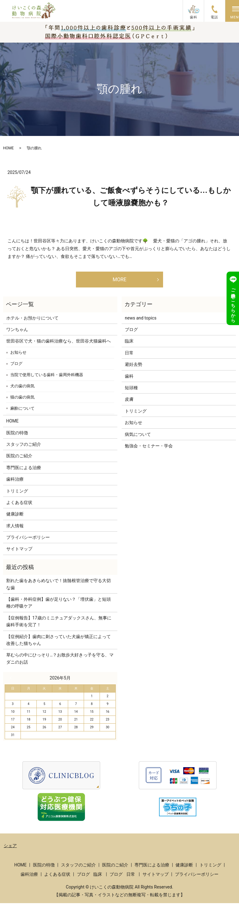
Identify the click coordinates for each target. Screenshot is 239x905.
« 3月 (12, 680)
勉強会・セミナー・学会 (149, 447)
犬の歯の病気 (22, 387)
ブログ (16, 365)
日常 (129, 354)
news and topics (140, 319)
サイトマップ (19, 550)
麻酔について (22, 410)
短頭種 (131, 389)
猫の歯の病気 (22, 399)
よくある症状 (19, 504)
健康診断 (15, 515)
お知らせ (18, 354)
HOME (8, 148)
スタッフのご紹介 (23, 446)
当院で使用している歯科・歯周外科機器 (46, 376)
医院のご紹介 (19, 457)
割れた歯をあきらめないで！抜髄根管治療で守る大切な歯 (58, 586)
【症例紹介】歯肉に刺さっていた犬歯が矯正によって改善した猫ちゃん (58, 641)
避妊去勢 (133, 366)
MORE (119, 280)
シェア (10, 847)
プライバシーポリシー (28, 539)
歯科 (129, 377)
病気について (138, 435)
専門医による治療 (23, 469)
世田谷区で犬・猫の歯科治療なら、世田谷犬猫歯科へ (58, 342)
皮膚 (129, 401)
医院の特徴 (17, 434)
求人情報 (15, 527)
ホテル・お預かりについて (32, 319)
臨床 (129, 342)
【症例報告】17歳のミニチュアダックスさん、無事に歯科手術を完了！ (58, 623)
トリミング (17, 492)
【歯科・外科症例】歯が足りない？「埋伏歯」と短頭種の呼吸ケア (58, 604)
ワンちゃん (17, 331)
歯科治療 (15, 480)
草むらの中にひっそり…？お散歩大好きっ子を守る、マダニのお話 (60, 660)
